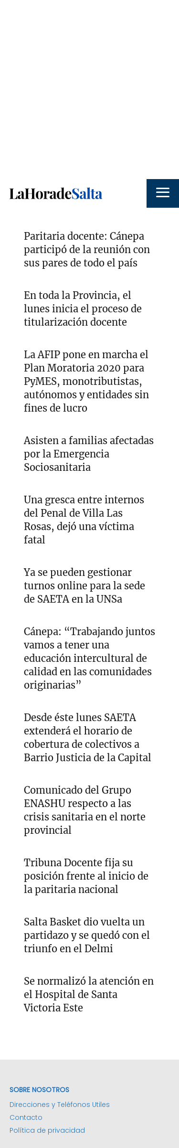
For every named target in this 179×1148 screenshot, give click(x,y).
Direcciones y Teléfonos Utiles (60, 1104)
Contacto (26, 1117)
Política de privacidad (47, 1130)
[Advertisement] (89, 89)
